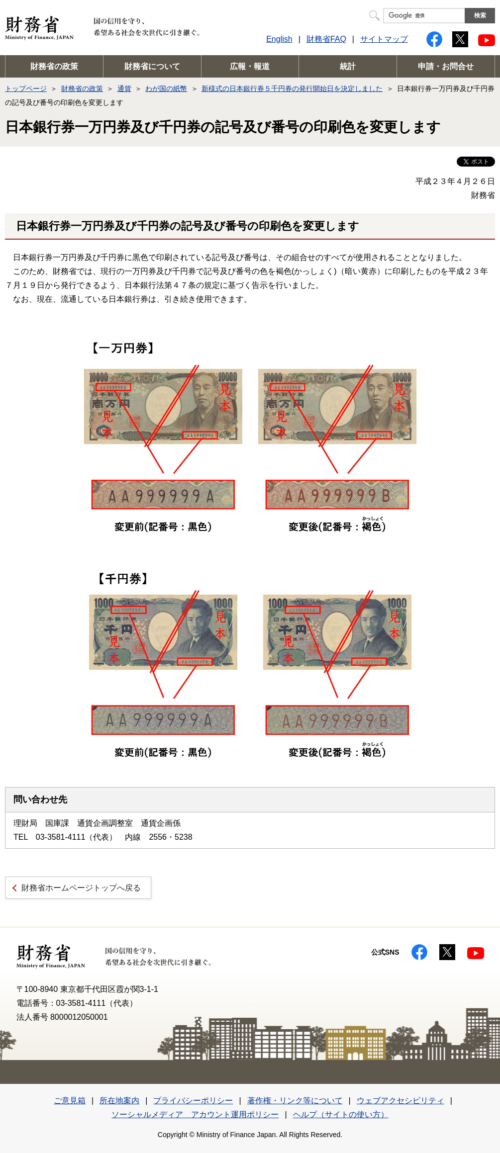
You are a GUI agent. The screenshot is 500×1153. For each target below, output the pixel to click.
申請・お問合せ (446, 66)
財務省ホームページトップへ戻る (81, 888)
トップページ (26, 88)
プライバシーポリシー (193, 1100)
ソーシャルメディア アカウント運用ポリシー (195, 1114)
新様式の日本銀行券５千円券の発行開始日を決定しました (292, 88)
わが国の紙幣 (166, 88)
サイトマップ (384, 39)
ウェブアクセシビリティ (400, 1100)
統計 (348, 66)
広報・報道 (250, 66)
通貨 (124, 88)
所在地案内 (119, 1100)
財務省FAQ (326, 39)
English (279, 39)
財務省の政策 (54, 66)
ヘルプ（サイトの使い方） (341, 1114)
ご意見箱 (70, 1100)
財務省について (152, 66)
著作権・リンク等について (295, 1100)
